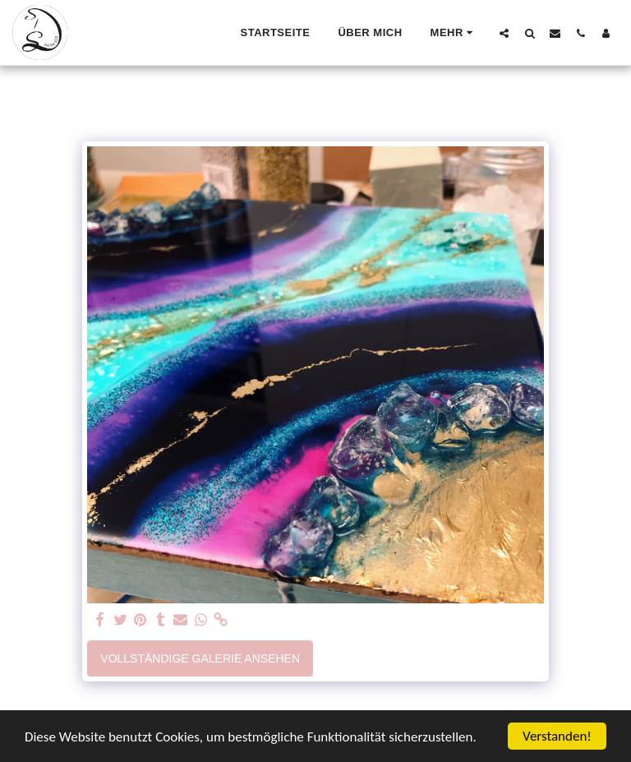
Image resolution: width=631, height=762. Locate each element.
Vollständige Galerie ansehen (200, 658)
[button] (504, 33)
